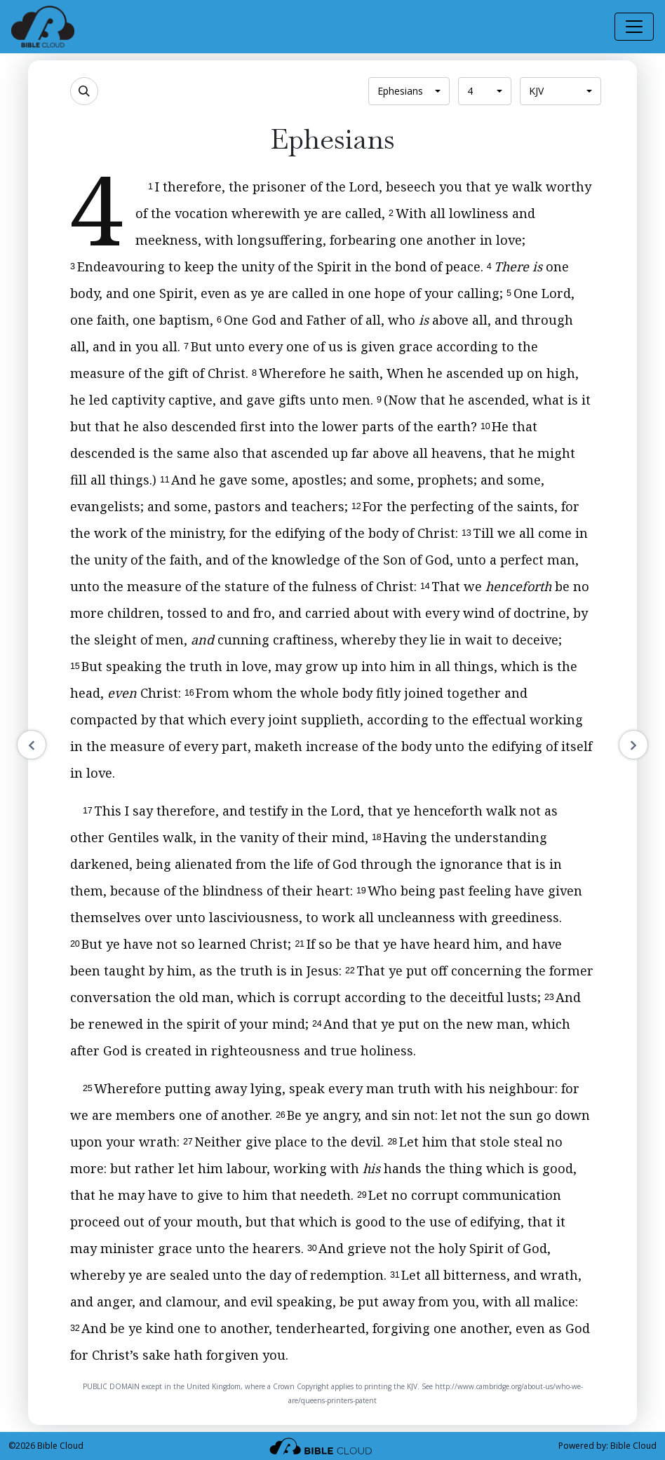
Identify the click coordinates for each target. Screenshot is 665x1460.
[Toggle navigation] (634, 27)
